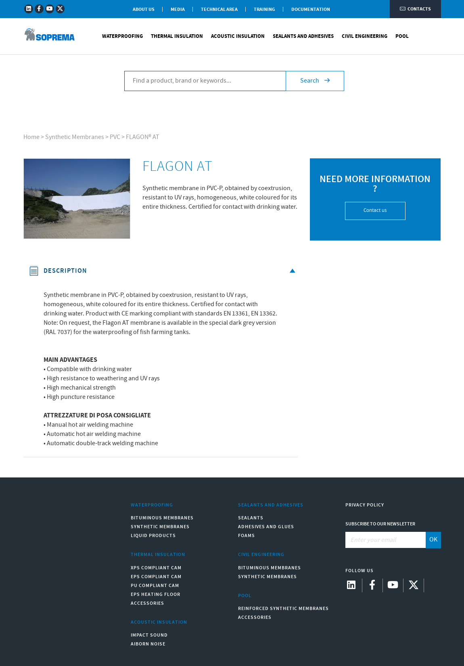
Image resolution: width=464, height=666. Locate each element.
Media (178, 9)
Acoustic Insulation (238, 36)
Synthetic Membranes (74, 137)
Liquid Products (153, 535)
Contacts (415, 9)
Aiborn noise (148, 644)
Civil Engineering (364, 36)
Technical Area (219, 9)
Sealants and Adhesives (303, 36)
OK (433, 539)
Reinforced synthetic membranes (283, 608)
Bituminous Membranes (162, 518)
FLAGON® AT (142, 137)
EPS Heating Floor (155, 594)
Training (264, 9)
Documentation (310, 9)
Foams (246, 535)
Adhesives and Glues (266, 526)
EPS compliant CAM (156, 576)
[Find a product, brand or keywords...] (205, 81)
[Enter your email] (385, 540)
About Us (144, 9)
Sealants (250, 518)
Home (31, 137)
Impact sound (149, 635)
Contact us (375, 210)
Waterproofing (122, 36)
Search (315, 81)
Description (163, 271)
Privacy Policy (364, 505)
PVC (115, 137)
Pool (402, 36)
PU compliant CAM (155, 585)
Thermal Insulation (177, 36)
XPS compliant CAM (156, 567)
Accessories (147, 603)
